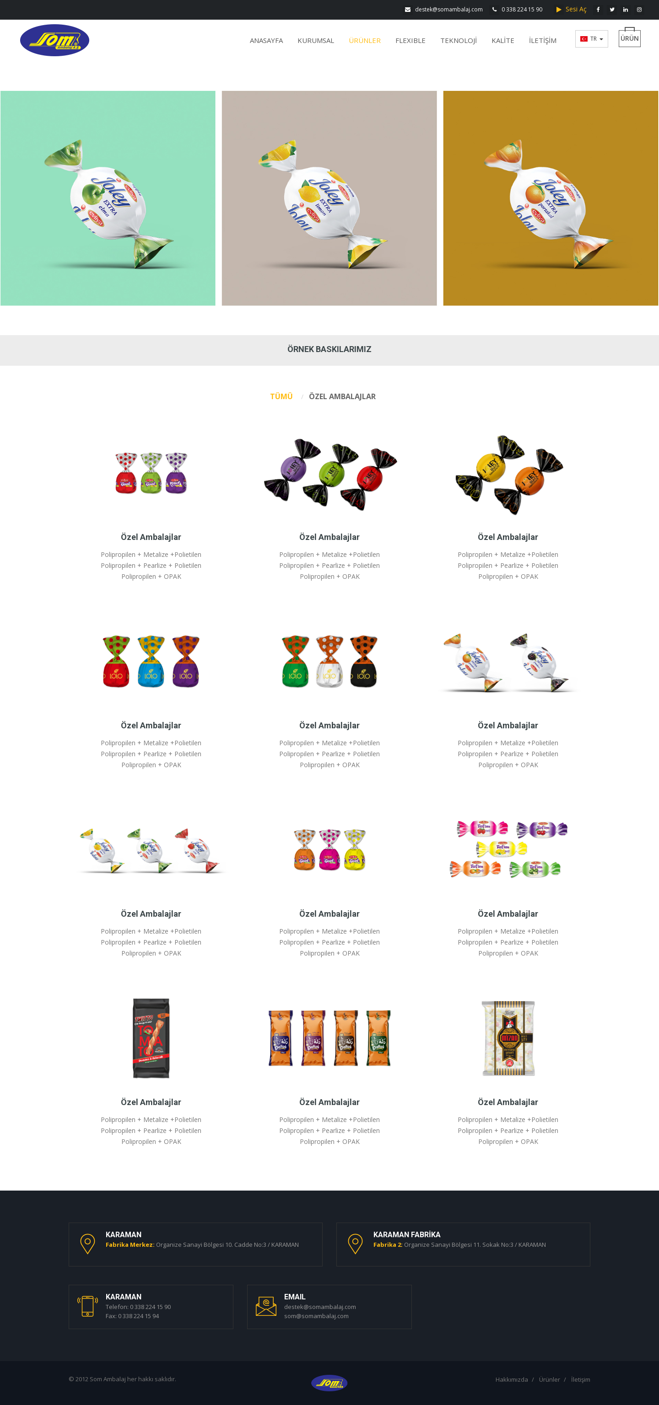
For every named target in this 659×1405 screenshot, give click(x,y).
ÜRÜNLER (365, 40)
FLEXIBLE (410, 40)
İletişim (580, 1379)
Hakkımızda (512, 1379)
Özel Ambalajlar (151, 537)
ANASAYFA (266, 40)
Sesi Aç (572, 9)
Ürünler (549, 1379)
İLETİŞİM (542, 40)
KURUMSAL (315, 40)
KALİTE (503, 40)
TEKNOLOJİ (458, 40)
